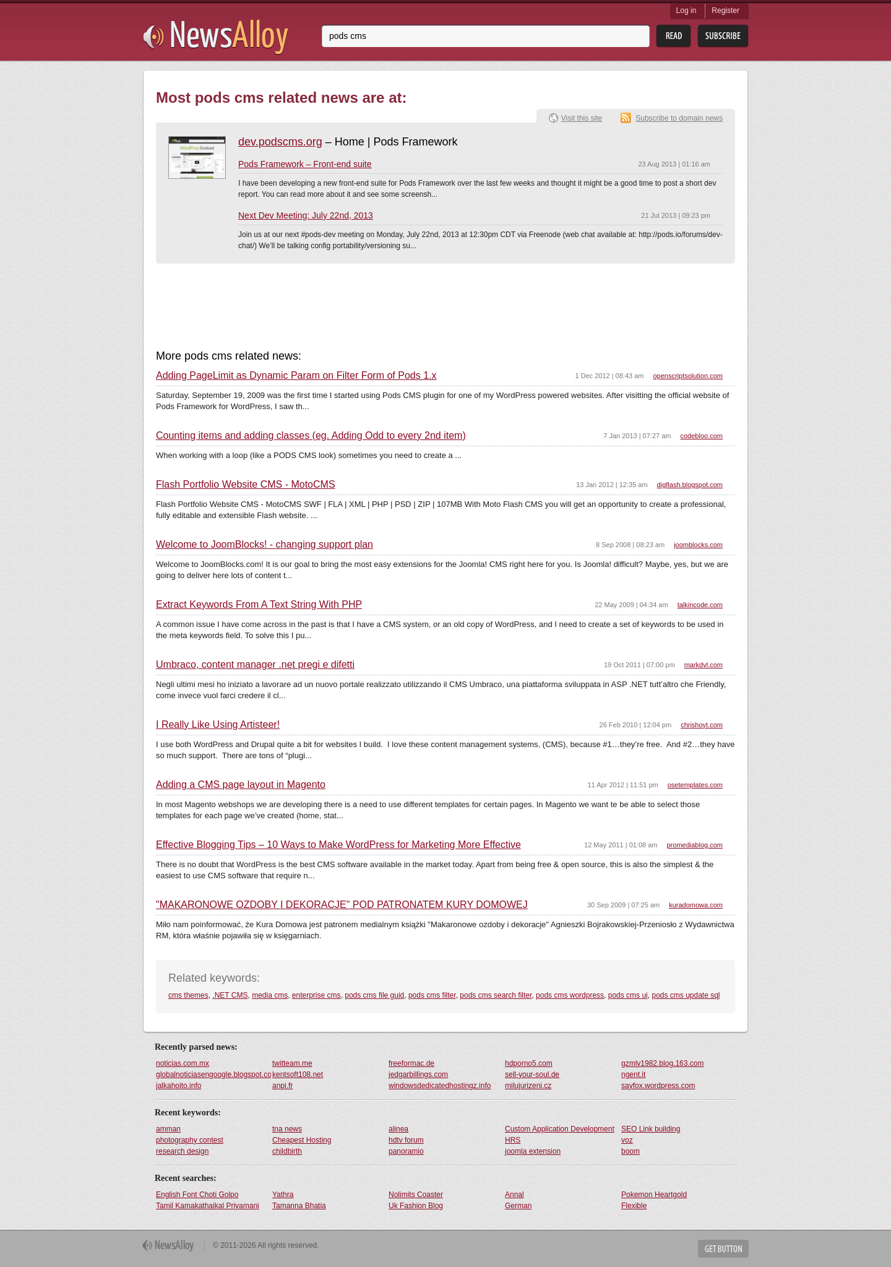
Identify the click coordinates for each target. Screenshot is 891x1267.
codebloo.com (702, 435)
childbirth (287, 1151)
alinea (398, 1129)
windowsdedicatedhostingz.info (440, 1085)
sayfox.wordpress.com (658, 1085)
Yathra (282, 1194)
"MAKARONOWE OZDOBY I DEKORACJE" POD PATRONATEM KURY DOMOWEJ (342, 905)
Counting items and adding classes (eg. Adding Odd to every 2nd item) (311, 436)
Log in (686, 10)
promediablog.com (695, 845)
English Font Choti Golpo (197, 1194)
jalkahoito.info (178, 1085)
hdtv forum (406, 1140)
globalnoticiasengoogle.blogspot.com (213, 1074)
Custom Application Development (559, 1129)
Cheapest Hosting (301, 1140)
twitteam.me (292, 1063)
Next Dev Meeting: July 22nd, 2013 (305, 215)
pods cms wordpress (570, 995)
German (518, 1205)
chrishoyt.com (702, 725)
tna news (287, 1129)
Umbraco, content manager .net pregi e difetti (255, 665)
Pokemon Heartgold (654, 1194)
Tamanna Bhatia (299, 1205)
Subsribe (723, 36)
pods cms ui (628, 995)
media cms (270, 995)
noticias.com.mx (182, 1063)
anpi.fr (282, 1085)
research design (182, 1151)
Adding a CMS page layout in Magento (240, 785)
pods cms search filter (496, 995)
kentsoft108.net (297, 1074)
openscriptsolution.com (688, 375)
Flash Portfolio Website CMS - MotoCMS (245, 485)
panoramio (406, 1151)
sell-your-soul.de (532, 1074)
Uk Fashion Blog (416, 1205)
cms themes (188, 995)
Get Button (723, 1249)
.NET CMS (230, 995)
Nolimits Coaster (416, 1194)
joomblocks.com (698, 544)
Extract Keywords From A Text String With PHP (259, 605)
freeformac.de (411, 1063)
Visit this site (581, 118)
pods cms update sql (686, 995)
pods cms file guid (374, 995)
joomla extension (533, 1151)
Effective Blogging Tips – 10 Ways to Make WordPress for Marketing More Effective (338, 845)
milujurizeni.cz (528, 1085)
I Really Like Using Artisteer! (218, 725)
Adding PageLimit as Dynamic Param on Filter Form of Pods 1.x (296, 376)
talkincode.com (700, 604)
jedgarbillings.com (418, 1074)
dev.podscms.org (280, 142)
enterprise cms (316, 995)
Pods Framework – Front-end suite (305, 164)
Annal (514, 1194)
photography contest (189, 1140)
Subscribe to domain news (679, 118)
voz (627, 1140)
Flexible (634, 1205)
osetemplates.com (695, 785)
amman (168, 1129)
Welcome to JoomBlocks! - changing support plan (264, 545)
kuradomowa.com (696, 905)
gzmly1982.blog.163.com (662, 1063)
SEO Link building (650, 1129)
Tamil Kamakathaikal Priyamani (207, 1205)
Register (725, 10)
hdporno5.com (529, 1063)
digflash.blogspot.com (690, 484)
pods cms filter (432, 995)
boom (630, 1151)
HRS (512, 1140)
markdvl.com (703, 664)
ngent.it (633, 1074)
